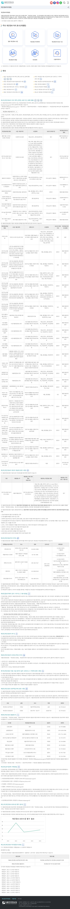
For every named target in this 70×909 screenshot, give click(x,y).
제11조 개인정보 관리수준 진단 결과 (43, 89)
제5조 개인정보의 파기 (9, 89)
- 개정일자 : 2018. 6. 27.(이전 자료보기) (10, 878)
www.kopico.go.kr (30, 778)
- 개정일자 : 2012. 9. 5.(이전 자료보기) (10, 869)
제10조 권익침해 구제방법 (41, 87)
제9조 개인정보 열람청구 (40, 84)
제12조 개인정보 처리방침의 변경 (43, 92)
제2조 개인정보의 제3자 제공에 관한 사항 (13, 81)
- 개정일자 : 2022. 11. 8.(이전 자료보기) (10, 880)
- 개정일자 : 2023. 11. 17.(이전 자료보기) (10, 882)
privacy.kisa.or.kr (25, 781)
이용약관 (14, 899)
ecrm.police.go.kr (18, 787)
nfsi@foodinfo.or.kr (27, 905)
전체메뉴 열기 (67, 3)
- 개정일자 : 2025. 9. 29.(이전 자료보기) (10, 888)
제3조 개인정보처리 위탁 (9, 84)
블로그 (60, 3)
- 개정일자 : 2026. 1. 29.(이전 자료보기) (10, 890)
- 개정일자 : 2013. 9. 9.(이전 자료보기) (10, 874)
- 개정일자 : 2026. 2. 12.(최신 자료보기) (10, 892)
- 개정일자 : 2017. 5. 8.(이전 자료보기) (10, 876)
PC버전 (19, 899)
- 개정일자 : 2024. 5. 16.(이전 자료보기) (10, 884)
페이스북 (54, 3)
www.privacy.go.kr (6, 105)
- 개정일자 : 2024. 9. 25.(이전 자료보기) (10, 886)
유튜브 (51, 3)
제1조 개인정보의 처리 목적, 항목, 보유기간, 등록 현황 (17, 76)
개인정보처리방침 (6, 899)
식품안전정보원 (7, 3)
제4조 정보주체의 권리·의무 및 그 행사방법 (14, 87)
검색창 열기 (64, 3)
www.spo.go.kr (19, 784)
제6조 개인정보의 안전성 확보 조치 (12, 92)
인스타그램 (57, 3)
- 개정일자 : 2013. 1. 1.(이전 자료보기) (10, 872)
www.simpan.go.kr (25, 800)
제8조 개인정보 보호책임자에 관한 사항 (44, 81)
